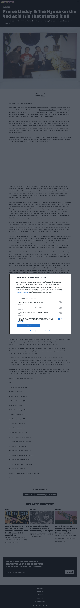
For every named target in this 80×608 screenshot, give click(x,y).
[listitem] (40, 299)
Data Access (40, 331)
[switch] (60, 302)
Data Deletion (31, 331)
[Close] (67, 277)
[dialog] (40, 304)
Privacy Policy (48, 331)
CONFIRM (29, 325)
